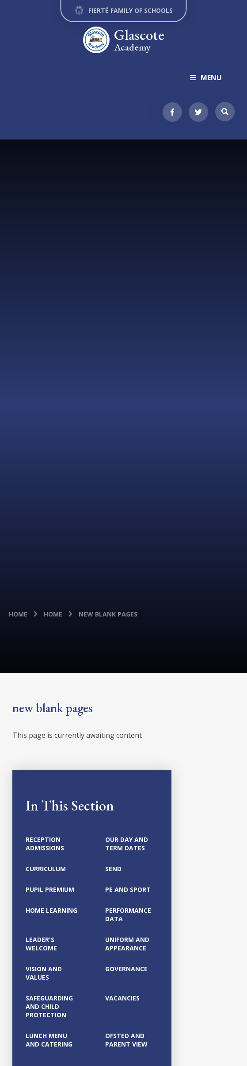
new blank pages (108, 614)
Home (18, 614)
